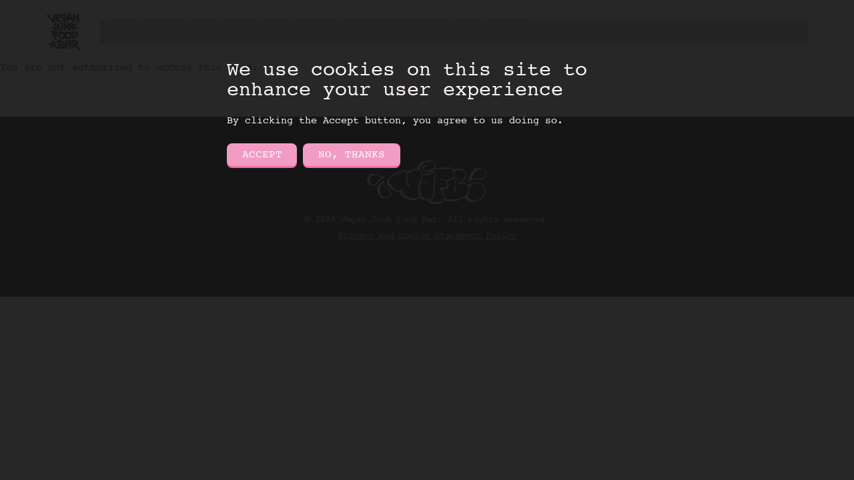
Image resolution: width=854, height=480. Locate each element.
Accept (262, 154)
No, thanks (351, 154)
